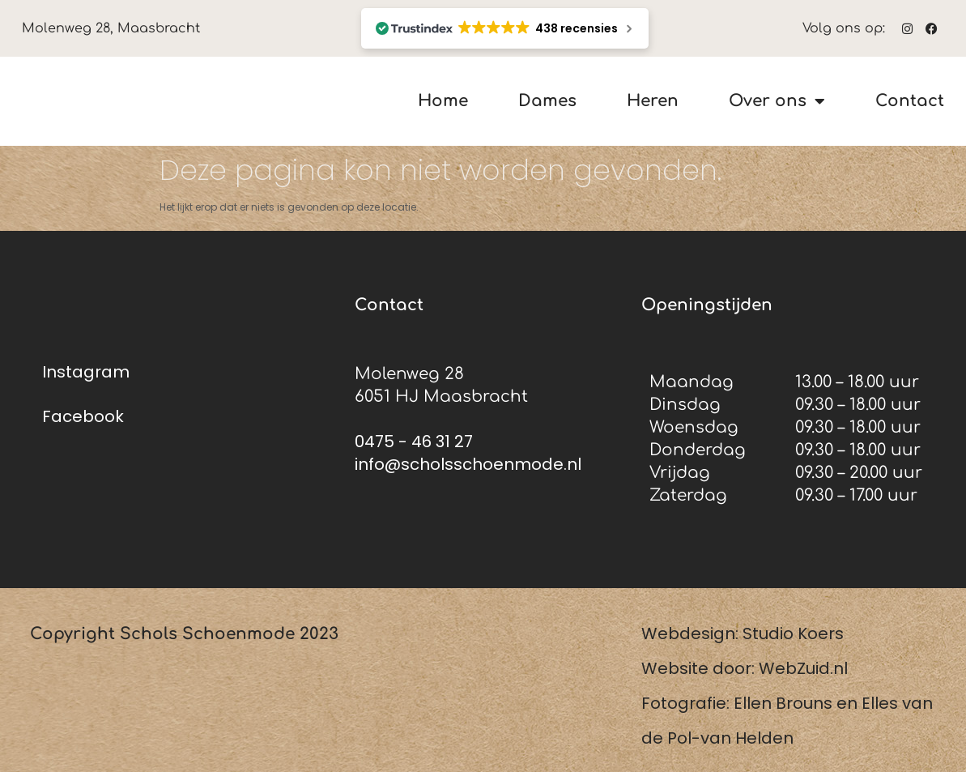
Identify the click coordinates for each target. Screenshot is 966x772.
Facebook (83, 416)
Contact (909, 101)
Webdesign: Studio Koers (742, 633)
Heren (653, 101)
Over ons (777, 101)
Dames (547, 101)
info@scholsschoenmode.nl (468, 464)
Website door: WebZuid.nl (744, 668)
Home (443, 101)
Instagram (86, 371)
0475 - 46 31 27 (414, 441)
